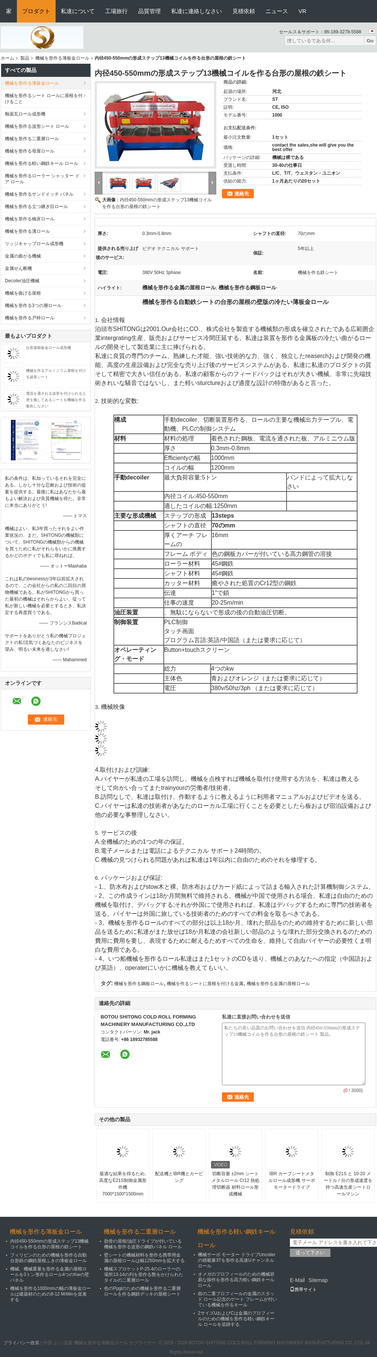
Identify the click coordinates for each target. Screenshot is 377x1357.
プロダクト (36, 11)
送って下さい (310, 1252)
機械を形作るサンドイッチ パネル (39, 194)
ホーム (7, 58)
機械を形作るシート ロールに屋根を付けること (44, 98)
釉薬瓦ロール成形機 (25, 114)
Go (370, 40)
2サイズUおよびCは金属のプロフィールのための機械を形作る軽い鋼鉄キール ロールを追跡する (236, 1319)
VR (302, 11)
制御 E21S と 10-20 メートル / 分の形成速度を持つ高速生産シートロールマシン (348, 1184)
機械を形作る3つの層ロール (33, 305)
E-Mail (297, 1280)
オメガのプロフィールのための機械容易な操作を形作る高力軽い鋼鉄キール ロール (236, 1280)
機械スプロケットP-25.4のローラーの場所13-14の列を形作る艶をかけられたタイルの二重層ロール (143, 1274)
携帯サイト (303, 1289)
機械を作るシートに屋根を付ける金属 (205, 983)
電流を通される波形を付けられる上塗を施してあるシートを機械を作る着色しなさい (56, 399)
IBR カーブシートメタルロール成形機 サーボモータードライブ (291, 1180)
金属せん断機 (18, 268)
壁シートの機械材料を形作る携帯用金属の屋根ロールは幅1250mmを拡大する (144, 1257)
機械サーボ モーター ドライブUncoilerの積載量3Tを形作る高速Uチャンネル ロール (237, 1260)
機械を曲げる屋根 (23, 293)
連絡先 (241, 193)
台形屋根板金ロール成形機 (48, 348)
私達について (78, 11)
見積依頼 (243, 11)
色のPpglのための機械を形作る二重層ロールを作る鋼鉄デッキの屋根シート (142, 1291)
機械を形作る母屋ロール (29, 151)
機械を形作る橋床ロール (29, 219)
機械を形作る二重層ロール (32, 138)
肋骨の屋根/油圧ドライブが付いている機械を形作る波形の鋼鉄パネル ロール (143, 1244)
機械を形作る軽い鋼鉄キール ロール (41, 163)
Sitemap (317, 1280)
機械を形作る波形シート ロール (37, 126)
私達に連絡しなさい (196, 11)
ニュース (276, 11)
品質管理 (149, 11)
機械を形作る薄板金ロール (62, 58)
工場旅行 (116, 11)
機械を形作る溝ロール (27, 231)
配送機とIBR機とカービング (179, 1177)
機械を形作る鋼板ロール (139, 983)
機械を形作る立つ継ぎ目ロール (36, 206)
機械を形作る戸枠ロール (29, 318)
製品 (24, 58)
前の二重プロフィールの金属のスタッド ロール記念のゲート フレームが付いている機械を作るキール (237, 1299)
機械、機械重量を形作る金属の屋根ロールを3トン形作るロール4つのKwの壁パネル (49, 1274)
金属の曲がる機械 (23, 256)
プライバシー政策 (21, 1342)
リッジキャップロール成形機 (34, 243)
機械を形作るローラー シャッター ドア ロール (42, 178)
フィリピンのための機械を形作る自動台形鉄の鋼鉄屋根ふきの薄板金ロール (48, 1257)
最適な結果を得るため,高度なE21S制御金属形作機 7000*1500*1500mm (122, 1184)
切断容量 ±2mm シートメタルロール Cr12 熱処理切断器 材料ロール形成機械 (235, 1184)
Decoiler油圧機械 (22, 280)
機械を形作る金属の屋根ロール (278, 983)
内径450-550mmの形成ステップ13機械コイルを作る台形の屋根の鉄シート (49, 1244)
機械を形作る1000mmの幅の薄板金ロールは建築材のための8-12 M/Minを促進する (50, 1294)
